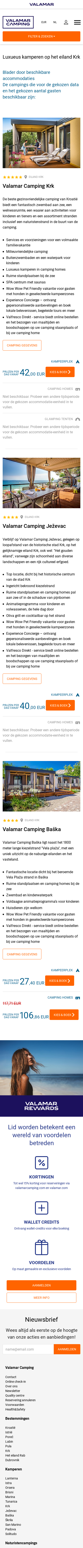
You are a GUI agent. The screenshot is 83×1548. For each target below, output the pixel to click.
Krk (7, 1451)
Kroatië (10, 1427)
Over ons (11, 1386)
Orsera (10, 1487)
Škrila (9, 1520)
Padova (10, 1529)
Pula (8, 1446)
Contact (10, 1377)
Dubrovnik (12, 1460)
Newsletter (12, 1391)
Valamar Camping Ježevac (34, 526)
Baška (9, 1515)
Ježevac (11, 1511)
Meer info (42, 1297)
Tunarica (11, 1501)
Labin (9, 1441)
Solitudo (11, 1534)
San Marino (13, 1524)
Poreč (9, 1437)
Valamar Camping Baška (32, 829)
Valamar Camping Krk (28, 186)
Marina (10, 1497)
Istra (8, 1483)
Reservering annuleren (20, 1400)
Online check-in (15, 1381)
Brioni (9, 1492)
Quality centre (14, 1395)
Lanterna (11, 1478)
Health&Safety (15, 1409)
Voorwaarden (14, 1405)
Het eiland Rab (15, 1455)
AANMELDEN (41, 1285)
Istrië (8, 1432)
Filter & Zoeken (41, 36)
